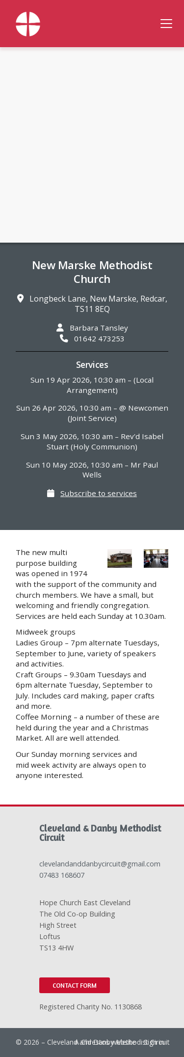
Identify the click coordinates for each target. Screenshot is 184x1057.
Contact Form (75, 985)
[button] (166, 23)
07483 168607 (61, 875)
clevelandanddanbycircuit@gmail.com (99, 863)
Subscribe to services (98, 493)
